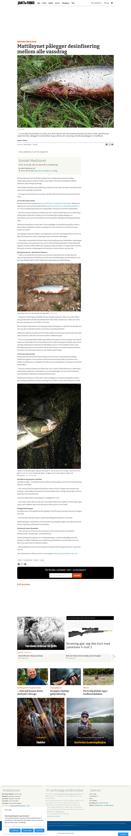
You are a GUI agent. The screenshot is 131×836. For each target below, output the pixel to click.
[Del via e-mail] (112, 144)
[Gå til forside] (26, 3)
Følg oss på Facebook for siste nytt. (66, 554)
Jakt (38, 3)
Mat (73, 3)
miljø (36, 560)
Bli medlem (96, 3)
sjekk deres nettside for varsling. (46, 171)
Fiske (44, 3)
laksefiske (28, 560)
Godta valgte (27, 830)
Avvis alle (39, 830)
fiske (20, 560)
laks (42, 560)
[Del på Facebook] (106, 144)
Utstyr (57, 3)
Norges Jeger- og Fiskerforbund (104, 805)
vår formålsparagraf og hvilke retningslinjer (68, 794)
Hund (51, 3)
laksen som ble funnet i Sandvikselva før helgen (54, 203)
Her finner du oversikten (52, 816)
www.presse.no (59, 811)
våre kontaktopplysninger (17, 805)
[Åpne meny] (112, 3)
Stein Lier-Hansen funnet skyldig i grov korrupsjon (83, 656)
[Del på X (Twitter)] (109, 144)
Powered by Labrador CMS (65, 833)
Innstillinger (123, 834)
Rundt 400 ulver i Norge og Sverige (31, 656)
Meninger (66, 3)
